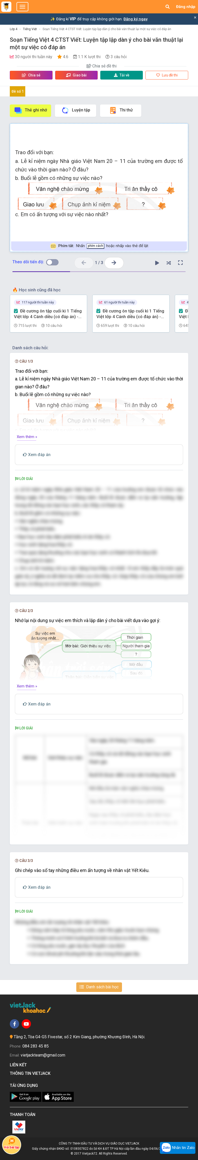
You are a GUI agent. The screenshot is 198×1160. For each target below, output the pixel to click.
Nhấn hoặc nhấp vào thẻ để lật (99, 246)
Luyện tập (75, 110)
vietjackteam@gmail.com (43, 1055)
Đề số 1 (18, 91)
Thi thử (121, 110)
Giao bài (76, 75)
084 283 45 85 (35, 1046)
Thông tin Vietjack (31, 1073)
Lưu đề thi (167, 75)
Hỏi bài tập (11, 1143)
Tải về (121, 75)
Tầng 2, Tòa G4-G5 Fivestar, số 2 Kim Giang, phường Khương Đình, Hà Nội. (79, 1036)
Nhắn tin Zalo (178, 1148)
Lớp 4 (13, 29)
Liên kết (19, 1064)
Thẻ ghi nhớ (30, 110)
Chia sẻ (31, 75)
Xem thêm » (27, 436)
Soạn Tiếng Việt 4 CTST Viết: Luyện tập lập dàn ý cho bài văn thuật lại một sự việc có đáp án (107, 29)
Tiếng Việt (30, 29)
